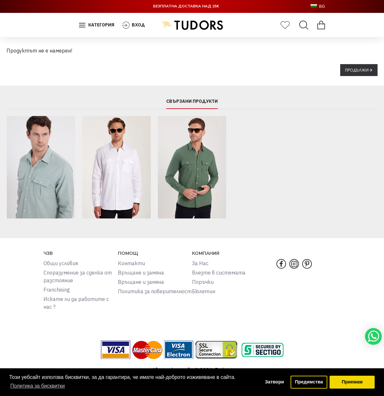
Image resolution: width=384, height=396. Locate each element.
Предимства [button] (309, 382)
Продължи (357, 70)
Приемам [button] (352, 382)
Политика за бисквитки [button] (37, 386)
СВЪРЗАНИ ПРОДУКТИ (192, 101)
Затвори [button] (274, 382)
